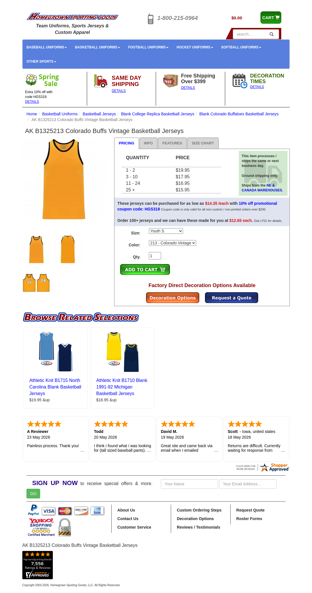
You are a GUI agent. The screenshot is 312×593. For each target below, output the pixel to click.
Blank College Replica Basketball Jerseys (157, 114)
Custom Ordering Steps (199, 510)
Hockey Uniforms (194, 47)
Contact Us (127, 518)
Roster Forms (249, 518)
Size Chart (203, 143)
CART (271, 17)
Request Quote (250, 510)
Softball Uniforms (241, 47)
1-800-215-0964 (177, 18)
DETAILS (32, 102)
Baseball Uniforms (46, 47)
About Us (126, 510)
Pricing (126, 143)
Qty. (136, 257)
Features (172, 143)
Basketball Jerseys (99, 114)
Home (31, 114)
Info (148, 143)
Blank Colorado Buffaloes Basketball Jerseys (238, 114)
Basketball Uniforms (97, 47)
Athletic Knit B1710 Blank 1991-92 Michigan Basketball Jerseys (121, 387)
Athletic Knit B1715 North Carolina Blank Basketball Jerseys (55, 387)
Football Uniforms (148, 47)
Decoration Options (195, 518)
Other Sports (41, 62)
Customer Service (134, 527)
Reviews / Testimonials (198, 527)
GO (33, 493)
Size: (135, 233)
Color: (134, 245)
